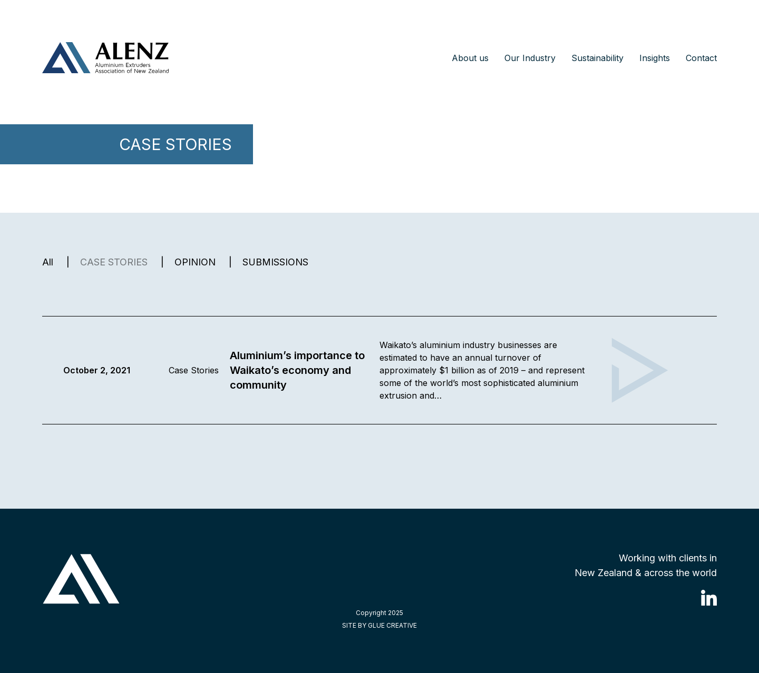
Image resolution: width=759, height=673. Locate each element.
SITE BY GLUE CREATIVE (379, 625)
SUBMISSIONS (275, 262)
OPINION (195, 262)
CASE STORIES (114, 262)
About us (470, 58)
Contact (701, 58)
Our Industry (530, 58)
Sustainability (597, 58)
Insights (654, 58)
